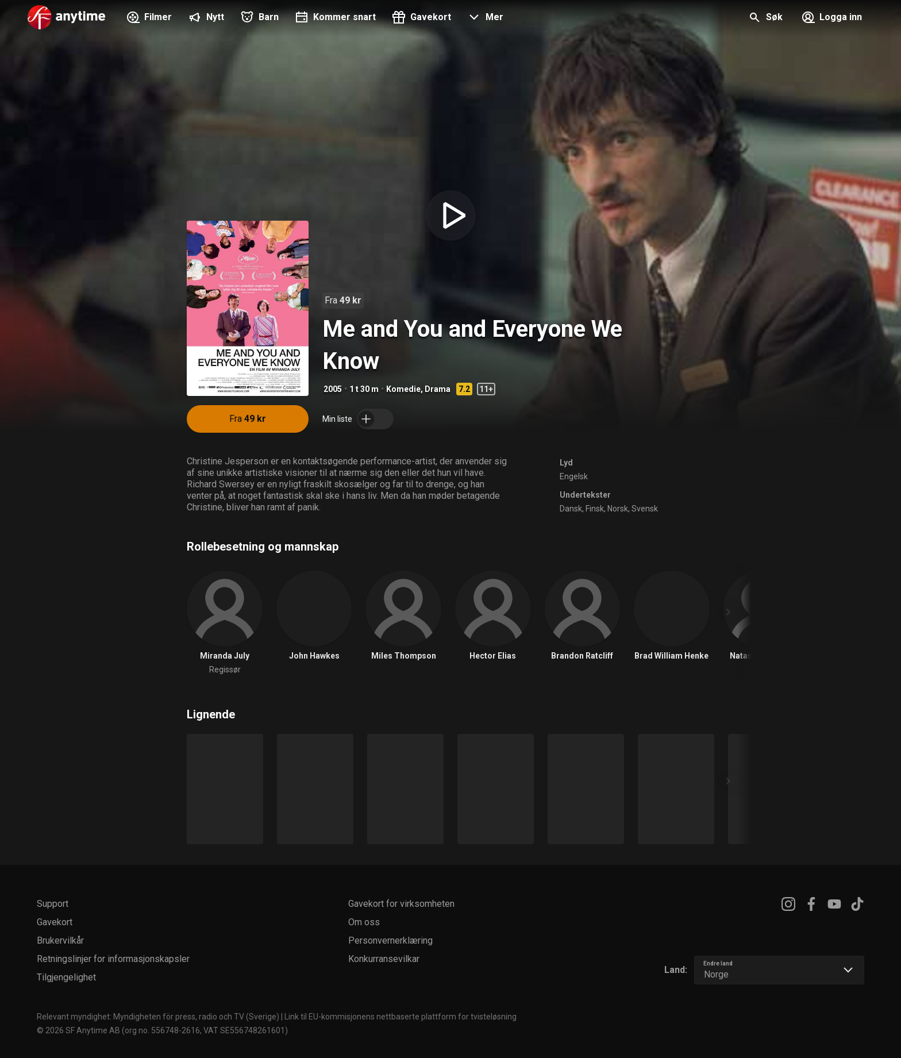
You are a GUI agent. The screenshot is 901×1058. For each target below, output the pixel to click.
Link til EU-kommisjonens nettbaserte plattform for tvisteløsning (400, 1016)
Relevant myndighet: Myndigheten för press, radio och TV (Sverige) (158, 1016)
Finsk (595, 508)
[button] (484, 18)
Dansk (571, 508)
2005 (333, 389)
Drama (437, 389)
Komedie (403, 389)
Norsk (617, 508)
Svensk (645, 508)
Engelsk (574, 476)
